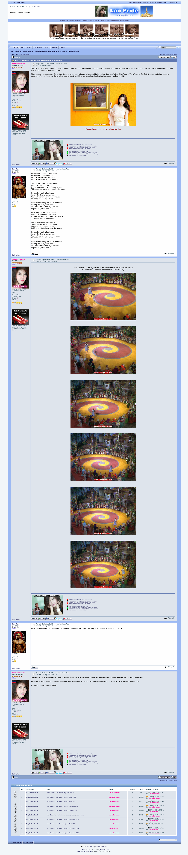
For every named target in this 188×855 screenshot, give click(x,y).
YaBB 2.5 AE (104, 850)
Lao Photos (69, 20)
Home (16, 47)
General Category (28, 51)
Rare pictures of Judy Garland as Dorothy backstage (83, 152)
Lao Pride (62, 20)
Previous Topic (164, 54)
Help (22, 47)
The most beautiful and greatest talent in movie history (83, 154)
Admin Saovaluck (24, 54)
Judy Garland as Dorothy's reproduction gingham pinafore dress (65, 815)
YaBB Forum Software (84, 851)
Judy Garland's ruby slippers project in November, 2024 (63, 828)
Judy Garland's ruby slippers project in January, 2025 (62, 810)
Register (37, 7)
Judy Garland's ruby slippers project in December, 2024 (63, 819)
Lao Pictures (77, 20)
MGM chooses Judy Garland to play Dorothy (81, 144)
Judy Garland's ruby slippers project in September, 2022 (63, 833)
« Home (14, 842)
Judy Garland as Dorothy (89, 20)
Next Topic (173, 54)
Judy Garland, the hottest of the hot (78, 155)
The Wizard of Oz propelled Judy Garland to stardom (83, 146)
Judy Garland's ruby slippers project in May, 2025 (61, 801)
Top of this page (28, 842)
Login (29, 7)
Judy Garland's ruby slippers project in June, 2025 (61, 797)
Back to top (16, 165)
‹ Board (19, 842)
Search (29, 47)
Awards (62, 47)
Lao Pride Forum (16, 51)
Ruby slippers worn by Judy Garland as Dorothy (82, 147)
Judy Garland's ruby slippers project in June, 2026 (61, 792)
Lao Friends (38, 47)
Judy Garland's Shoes (122, 20)
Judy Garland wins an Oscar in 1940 (78, 151)
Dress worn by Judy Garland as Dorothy (79, 148)
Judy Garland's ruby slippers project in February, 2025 (62, 806)
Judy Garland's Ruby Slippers (106, 20)
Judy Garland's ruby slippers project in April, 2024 (61, 824)
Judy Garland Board (41, 51)
